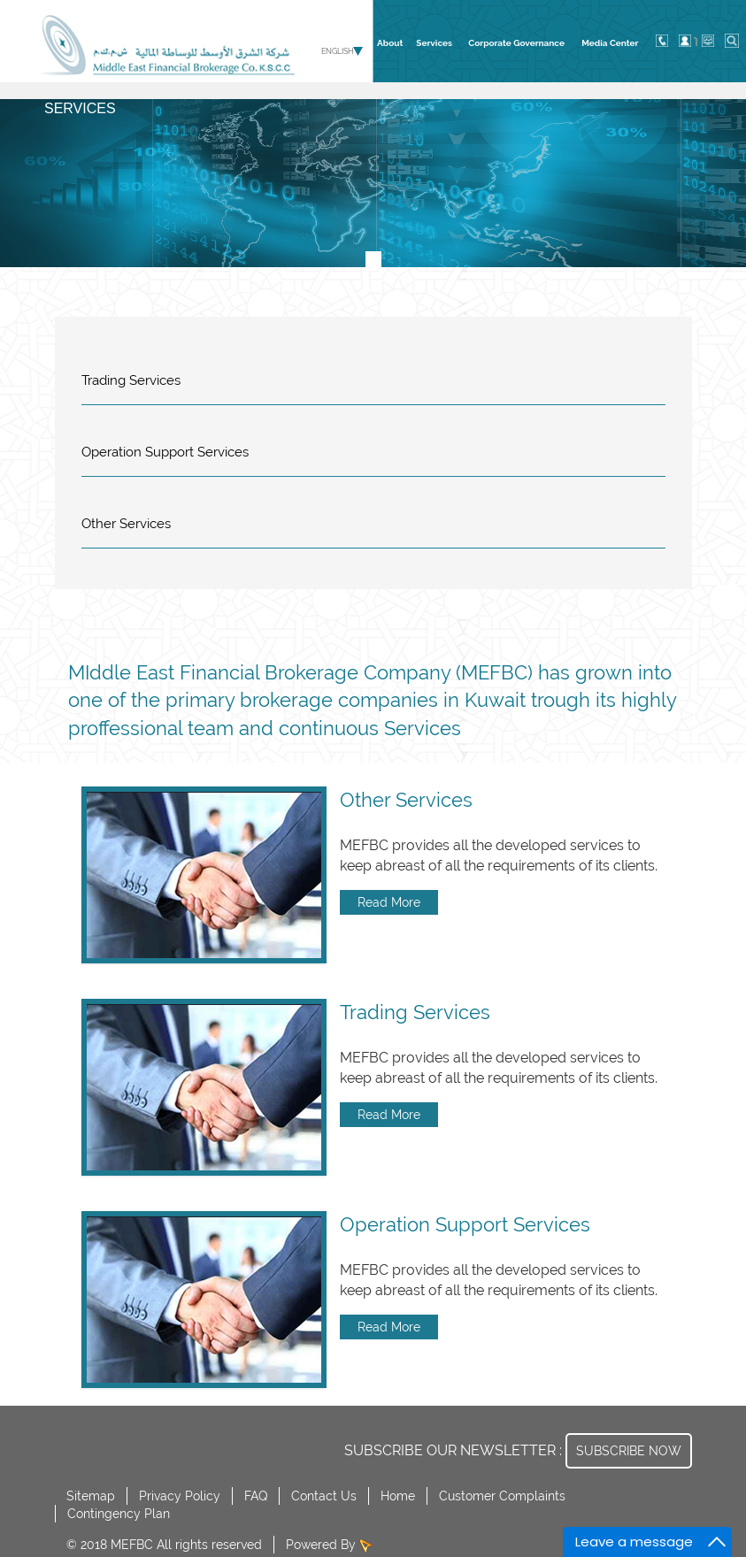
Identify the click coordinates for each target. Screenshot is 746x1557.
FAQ (255, 1496)
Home (398, 1496)
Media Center (609, 43)
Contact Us (324, 1496)
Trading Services (131, 380)
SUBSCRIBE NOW (628, 1451)
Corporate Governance (516, 43)
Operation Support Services (165, 452)
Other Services (126, 524)
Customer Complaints (502, 1496)
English (337, 51)
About (390, 43)
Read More (389, 902)
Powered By (322, 1545)
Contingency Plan (118, 1514)
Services (434, 43)
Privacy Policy (179, 1496)
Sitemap (90, 1496)
